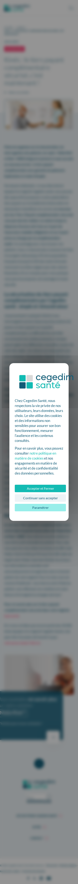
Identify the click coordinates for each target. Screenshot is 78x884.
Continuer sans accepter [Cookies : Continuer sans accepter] (40, 498)
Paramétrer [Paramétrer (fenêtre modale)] (40, 507)
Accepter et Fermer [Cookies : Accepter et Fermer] (40, 488)
